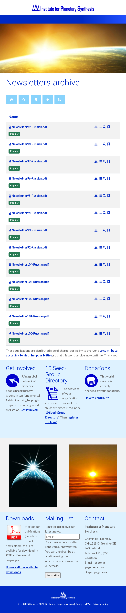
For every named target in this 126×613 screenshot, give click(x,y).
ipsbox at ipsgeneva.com (60, 604)
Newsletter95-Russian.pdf (28, 196)
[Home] (11, 99)
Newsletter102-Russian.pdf (29, 299)
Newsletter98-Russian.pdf (28, 144)
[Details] (100, 127)
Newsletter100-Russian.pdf (29, 334)
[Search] (24, 99)
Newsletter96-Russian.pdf (28, 179)
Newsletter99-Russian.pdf (28, 127)
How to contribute (97, 398)
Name (13, 117)
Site (31, 604)
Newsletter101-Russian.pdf (29, 316)
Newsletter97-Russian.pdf (28, 161)
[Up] (47, 99)
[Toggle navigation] (8, 19)
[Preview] (105, 127)
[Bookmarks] (36, 99)
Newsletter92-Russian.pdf (28, 247)
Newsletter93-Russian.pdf (28, 230)
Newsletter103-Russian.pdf (29, 282)
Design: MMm (83, 604)
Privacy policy (100, 604)
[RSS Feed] (59, 99)
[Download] (96, 127)
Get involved (29, 410)
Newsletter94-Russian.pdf (28, 213)
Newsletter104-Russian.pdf (29, 265)
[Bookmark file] (109, 127)
